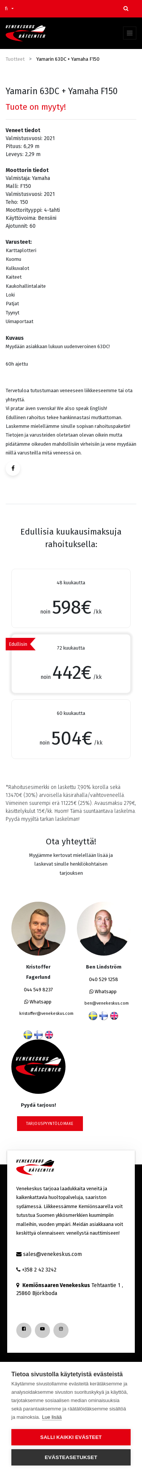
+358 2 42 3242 (39, 1270)
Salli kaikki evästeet (70, 1437)
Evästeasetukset (71, 1457)
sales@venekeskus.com (52, 1254)
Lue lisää (52, 1417)
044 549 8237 (38, 989)
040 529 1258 (103, 979)
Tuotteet (15, 59)
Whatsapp (37, 1002)
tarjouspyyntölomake (50, 1123)
